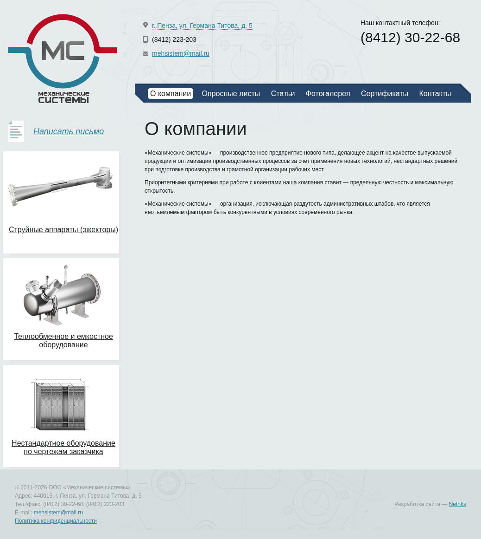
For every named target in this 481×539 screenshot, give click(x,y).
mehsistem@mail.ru (180, 53)
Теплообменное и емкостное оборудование (63, 340)
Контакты (435, 93)
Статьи (283, 93)
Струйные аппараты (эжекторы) (63, 230)
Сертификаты (384, 93)
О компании (170, 93)
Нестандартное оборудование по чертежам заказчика (63, 447)
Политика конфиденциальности (56, 521)
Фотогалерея (328, 93)
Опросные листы (231, 93)
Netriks (457, 504)
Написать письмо (68, 131)
